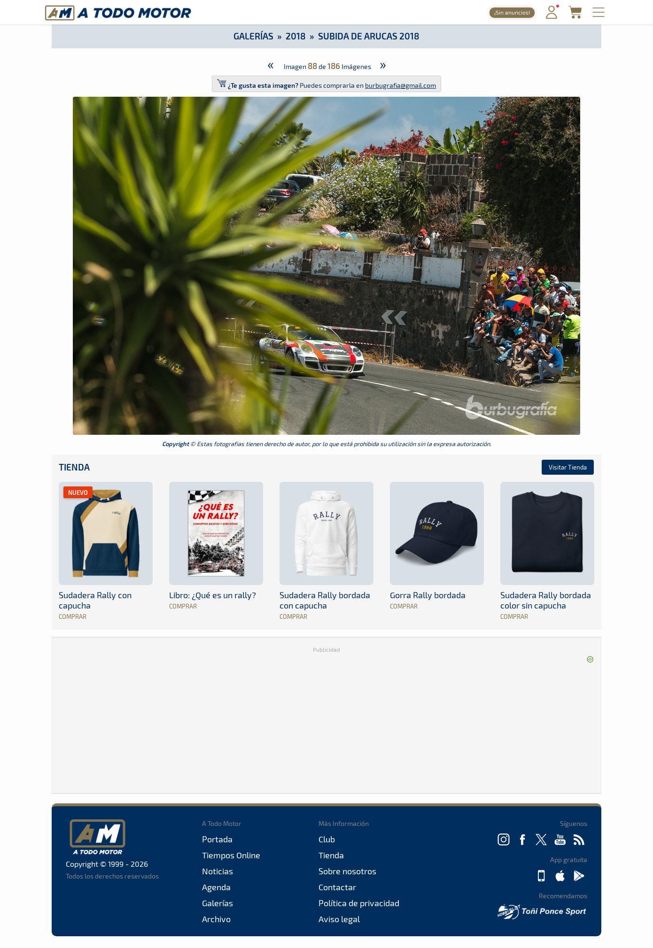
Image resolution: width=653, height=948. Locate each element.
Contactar (337, 887)
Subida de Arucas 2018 (369, 36)
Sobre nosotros (347, 871)
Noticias (217, 871)
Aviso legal (339, 919)
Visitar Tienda (568, 467)
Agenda (216, 887)
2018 (296, 36)
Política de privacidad (359, 903)
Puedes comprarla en (326, 83)
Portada (217, 839)
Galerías (253, 36)
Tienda (74, 467)
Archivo (216, 919)
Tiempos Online (231, 855)
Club (327, 839)
